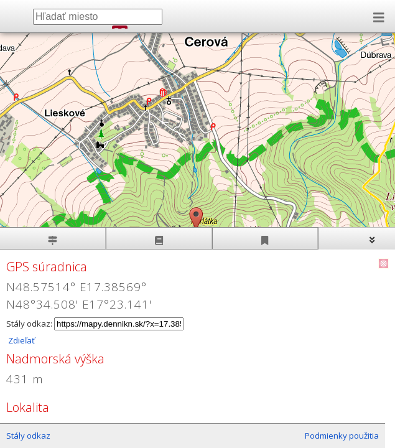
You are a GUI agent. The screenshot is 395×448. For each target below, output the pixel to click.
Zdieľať (20, 340)
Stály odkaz (28, 435)
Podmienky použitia (342, 435)
